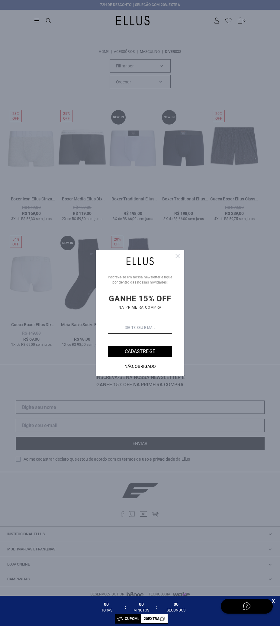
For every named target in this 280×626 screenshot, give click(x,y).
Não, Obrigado (140, 366)
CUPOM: (146, 618)
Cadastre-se (140, 351)
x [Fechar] (273, 600)
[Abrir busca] (48, 21)
